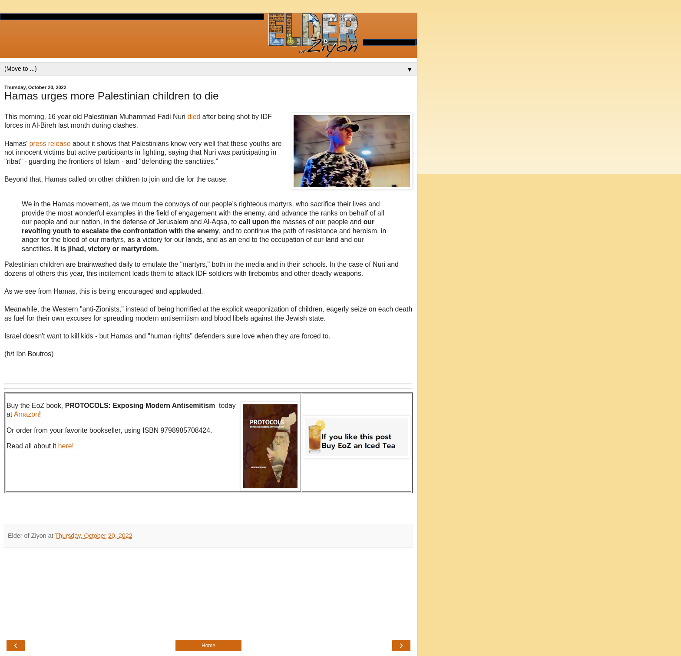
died (194, 116)
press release (50, 143)
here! (66, 446)
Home (208, 646)
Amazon (26, 414)
